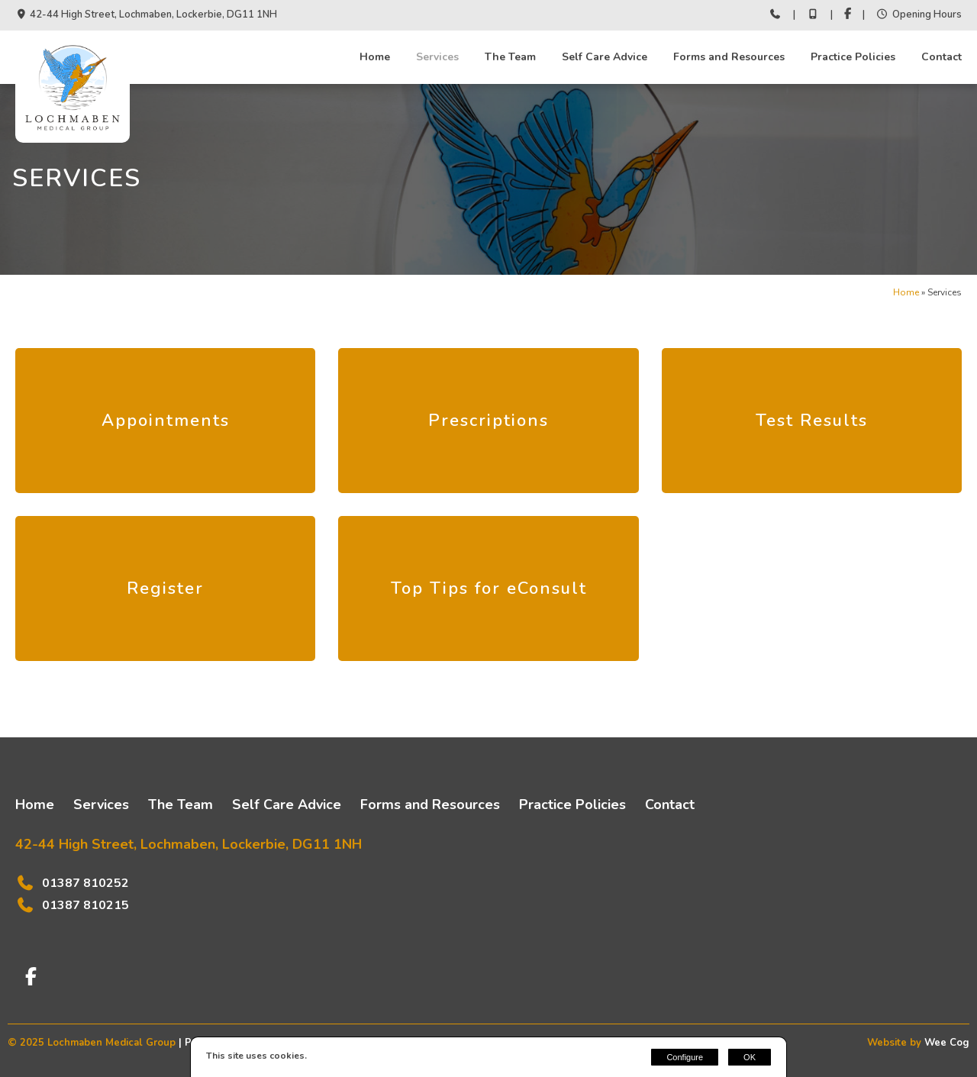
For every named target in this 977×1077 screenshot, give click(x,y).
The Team (510, 57)
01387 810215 (85, 905)
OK (749, 1057)
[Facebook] (847, 15)
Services (437, 57)
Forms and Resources (729, 57)
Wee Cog (946, 1043)
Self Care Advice (604, 57)
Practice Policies (853, 57)
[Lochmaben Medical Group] (72, 133)
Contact (941, 57)
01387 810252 (85, 883)
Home (375, 57)
